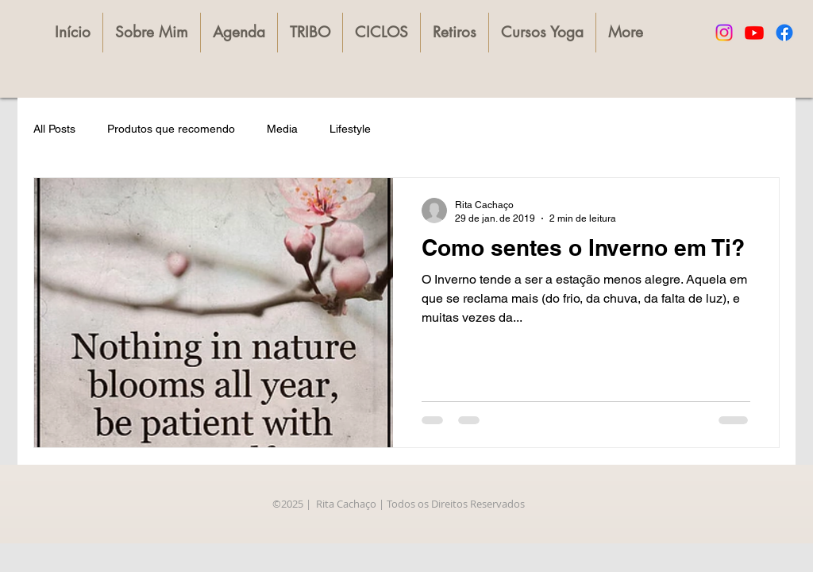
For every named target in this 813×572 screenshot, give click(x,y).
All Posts (54, 128)
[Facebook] (784, 32)
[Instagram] (724, 32)
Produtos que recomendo (171, 128)
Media (282, 128)
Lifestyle (350, 128)
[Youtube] (754, 32)
